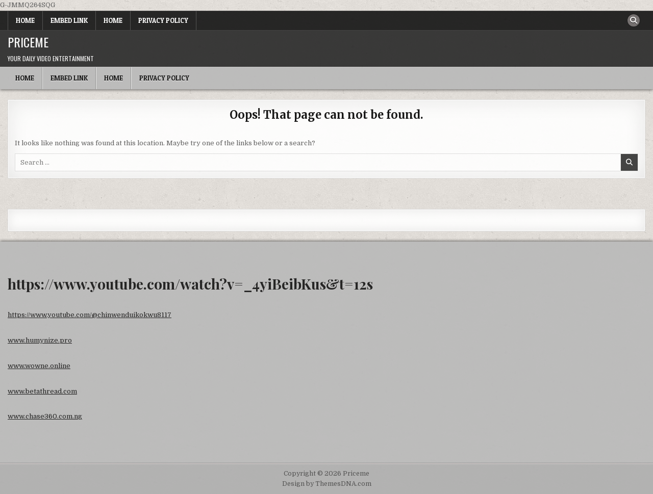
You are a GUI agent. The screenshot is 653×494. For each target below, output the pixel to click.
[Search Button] (633, 20)
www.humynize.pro (40, 340)
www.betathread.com (42, 391)
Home (25, 20)
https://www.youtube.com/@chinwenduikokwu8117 (89, 315)
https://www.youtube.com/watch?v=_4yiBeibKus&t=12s (190, 283)
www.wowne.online (39, 366)
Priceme (28, 42)
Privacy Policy (163, 20)
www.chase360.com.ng (45, 416)
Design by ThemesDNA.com (326, 483)
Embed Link (69, 20)
